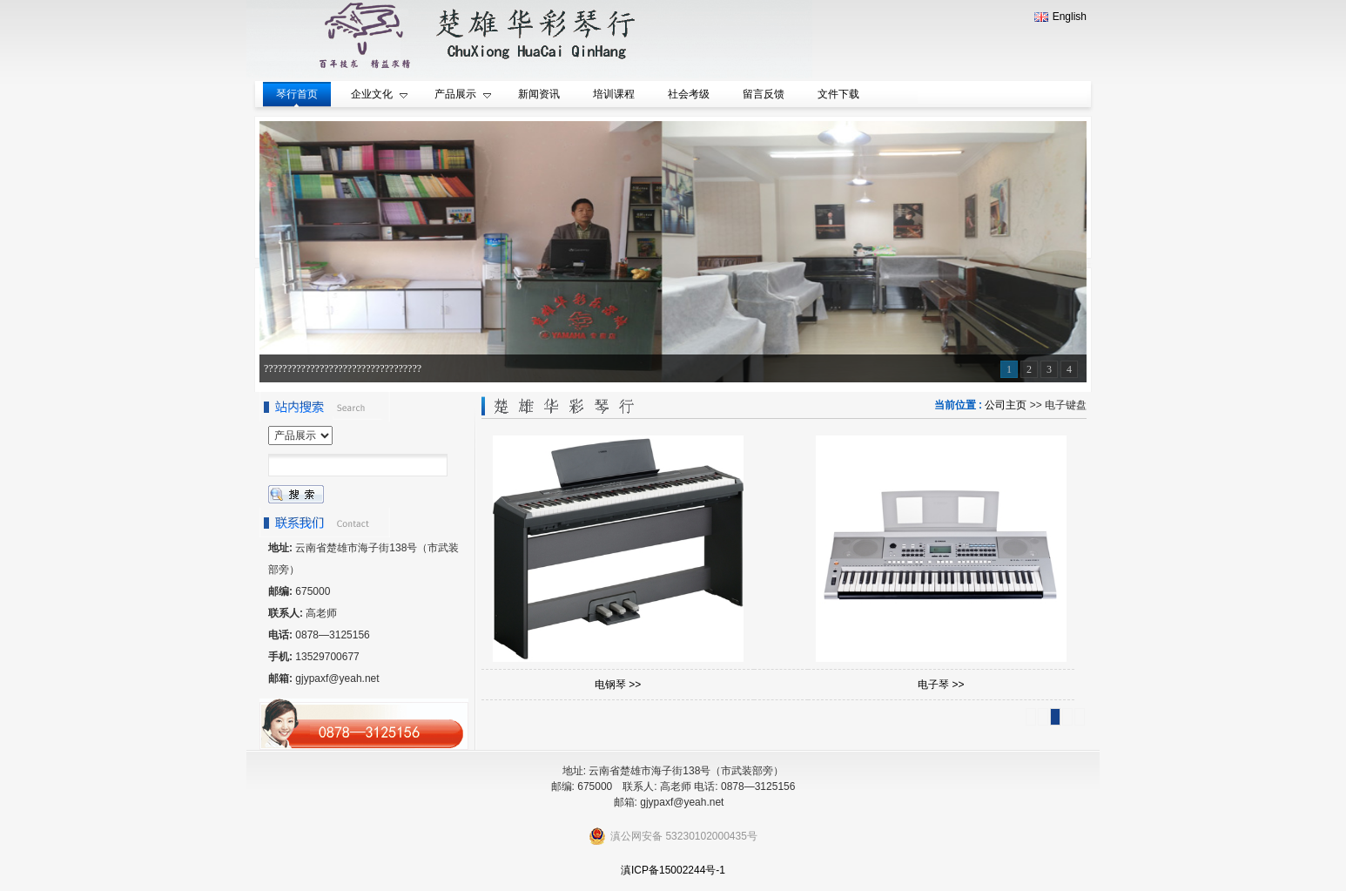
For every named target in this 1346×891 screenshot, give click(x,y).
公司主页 (1005, 405)
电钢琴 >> (618, 684)
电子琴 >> (941, 684)
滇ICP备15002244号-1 (673, 870)
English (1060, 16)
